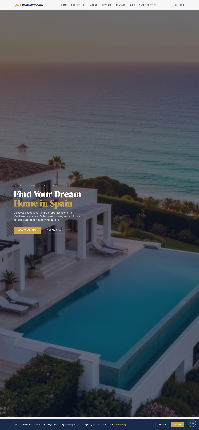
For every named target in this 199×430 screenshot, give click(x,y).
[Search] (176, 5)
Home (64, 5)
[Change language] (182, 5)
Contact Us (54, 230)
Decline (162, 424)
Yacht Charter (147, 5)
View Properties (27, 230)
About (93, 5)
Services (106, 5)
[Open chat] (192, 423)
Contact (120, 5)
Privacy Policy (120, 424)
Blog (132, 5)
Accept (177, 424)
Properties (78, 5)
